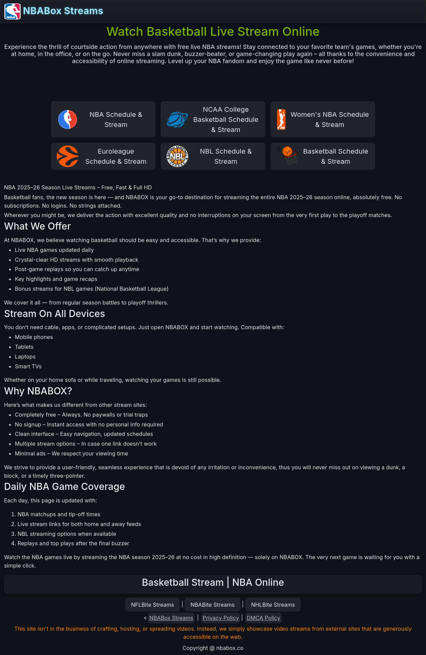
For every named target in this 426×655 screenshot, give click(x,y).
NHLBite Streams (273, 604)
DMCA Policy (263, 617)
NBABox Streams (53, 11)
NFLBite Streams (152, 604)
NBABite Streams (213, 604)
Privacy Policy (221, 617)
